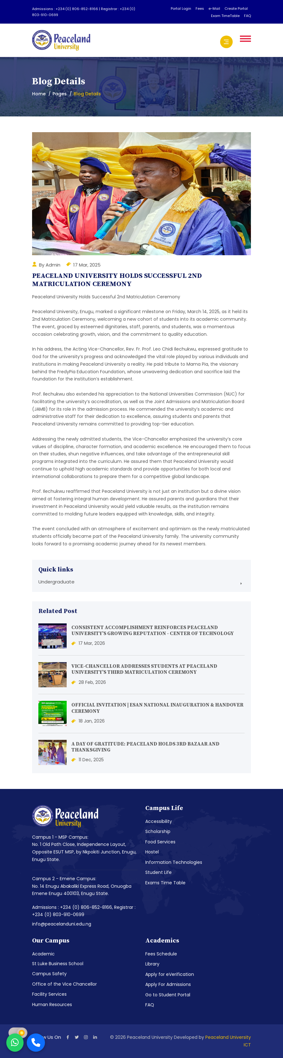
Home (39, 94)
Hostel (152, 852)
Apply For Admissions (168, 984)
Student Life (158, 872)
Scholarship (157, 831)
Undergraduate (56, 581)
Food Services (160, 842)
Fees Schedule (161, 954)
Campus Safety (49, 974)
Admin (53, 265)
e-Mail (214, 8)
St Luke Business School (57, 963)
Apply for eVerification (169, 974)
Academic (43, 954)
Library (152, 964)
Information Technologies (173, 862)
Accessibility (158, 821)
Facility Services (49, 994)
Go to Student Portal (167, 995)
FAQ (247, 15)
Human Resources (52, 1004)
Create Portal (236, 8)
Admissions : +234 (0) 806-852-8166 (65, 8)
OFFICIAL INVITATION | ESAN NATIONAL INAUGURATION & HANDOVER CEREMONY (157, 708)
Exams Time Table (165, 883)
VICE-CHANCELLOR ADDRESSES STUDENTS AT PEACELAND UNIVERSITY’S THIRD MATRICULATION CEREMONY (144, 669)
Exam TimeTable (225, 15)
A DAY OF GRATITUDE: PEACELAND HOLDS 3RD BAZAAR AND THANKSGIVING (145, 747)
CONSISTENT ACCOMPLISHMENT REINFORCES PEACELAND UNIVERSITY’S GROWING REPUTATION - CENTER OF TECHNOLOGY (152, 630)
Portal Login (181, 8)
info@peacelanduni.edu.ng (61, 924)
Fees (200, 8)
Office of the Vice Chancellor (64, 984)
